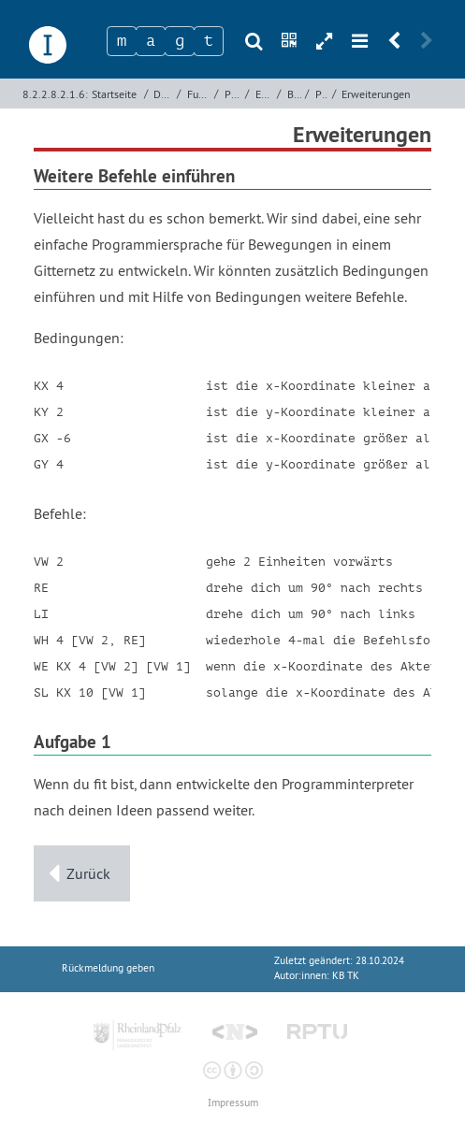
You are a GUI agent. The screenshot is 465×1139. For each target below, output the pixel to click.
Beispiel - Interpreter (294, 94)
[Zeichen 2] (151, 41)
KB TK (345, 976)
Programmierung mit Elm (233, 94)
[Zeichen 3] (180, 41)
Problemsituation (321, 94)
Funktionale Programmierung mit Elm (199, 94)
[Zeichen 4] (209, 41)
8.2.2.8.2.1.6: (55, 94)
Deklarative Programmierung (163, 94)
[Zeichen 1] (122, 41)
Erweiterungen (376, 94)
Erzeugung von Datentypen (264, 94)
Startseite (114, 94)
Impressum (233, 1103)
